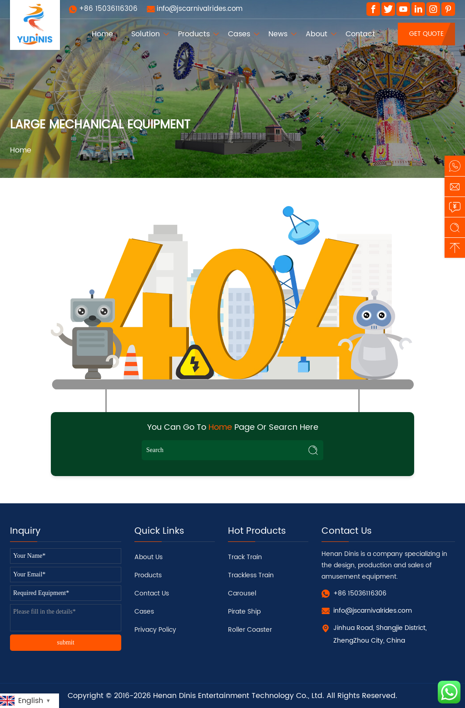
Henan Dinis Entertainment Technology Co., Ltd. (238, 696)
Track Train (245, 557)
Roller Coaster (250, 629)
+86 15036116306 (108, 9)
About (316, 34)
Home (102, 34)
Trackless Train (251, 575)
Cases (239, 34)
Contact (360, 34)
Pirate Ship (244, 611)
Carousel (242, 593)
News (277, 34)
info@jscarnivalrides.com (199, 9)
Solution (145, 34)
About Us (148, 557)
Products (194, 34)
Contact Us (151, 593)
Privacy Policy (155, 629)
